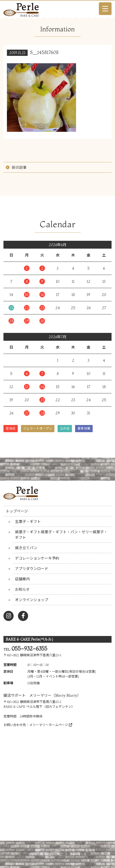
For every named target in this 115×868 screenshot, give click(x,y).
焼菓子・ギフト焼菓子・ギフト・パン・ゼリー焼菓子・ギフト (61, 535)
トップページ (17, 511)
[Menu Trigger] (105, 8)
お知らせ (22, 589)
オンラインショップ (31, 599)
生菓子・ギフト (28, 521)
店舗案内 (22, 579)
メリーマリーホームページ (50, 725)
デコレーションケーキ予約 (37, 558)
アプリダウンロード (31, 568)
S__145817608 (44, 52)
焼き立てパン (26, 548)
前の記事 (19, 167)
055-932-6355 (29, 648)
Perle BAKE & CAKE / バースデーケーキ (62, 854)
